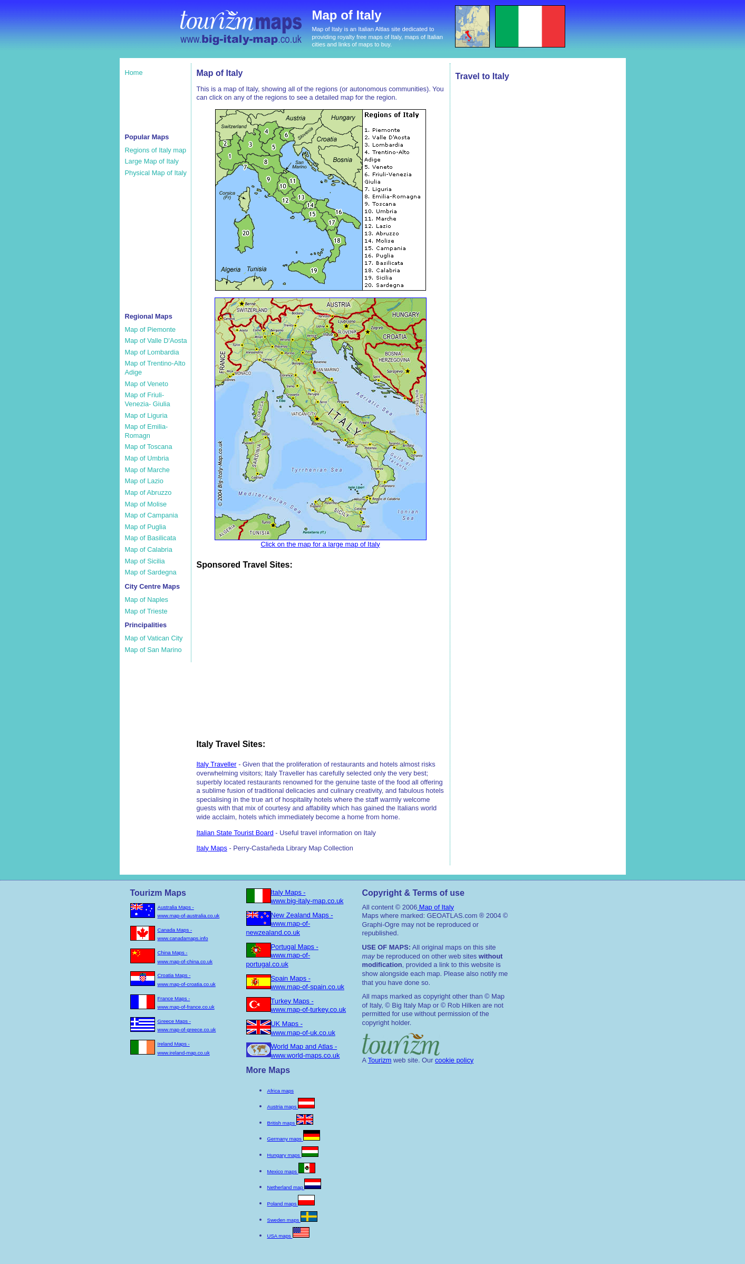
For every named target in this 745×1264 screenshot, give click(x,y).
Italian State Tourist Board (235, 833)
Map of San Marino (153, 650)
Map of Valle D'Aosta (156, 340)
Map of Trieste (146, 611)
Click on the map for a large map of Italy (321, 541)
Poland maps (291, 1203)
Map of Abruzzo (148, 492)
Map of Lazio (144, 481)
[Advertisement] (156, 104)
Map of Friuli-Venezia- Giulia (147, 399)
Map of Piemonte (150, 329)
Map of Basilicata (150, 538)
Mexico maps (291, 1171)
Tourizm (380, 1060)
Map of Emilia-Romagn (146, 431)
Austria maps (291, 1106)
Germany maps (293, 1139)
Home (134, 72)
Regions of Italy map (156, 150)
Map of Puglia (145, 527)
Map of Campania (151, 515)
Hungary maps (292, 1155)
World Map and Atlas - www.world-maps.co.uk (305, 1050)
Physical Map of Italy (156, 173)
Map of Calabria (148, 549)
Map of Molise (146, 504)
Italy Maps (212, 848)
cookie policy (454, 1060)
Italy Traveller (217, 764)
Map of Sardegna (151, 572)
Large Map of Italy (152, 161)
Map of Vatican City (154, 638)
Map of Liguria (146, 415)
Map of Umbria (147, 458)
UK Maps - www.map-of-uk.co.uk (303, 1028)
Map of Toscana (148, 447)
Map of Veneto (147, 384)
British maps (290, 1123)
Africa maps (280, 1091)
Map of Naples (147, 600)
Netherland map (294, 1187)
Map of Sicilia (145, 561)
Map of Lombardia (152, 352)
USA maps (288, 1236)
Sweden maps (292, 1220)
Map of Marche (147, 470)
